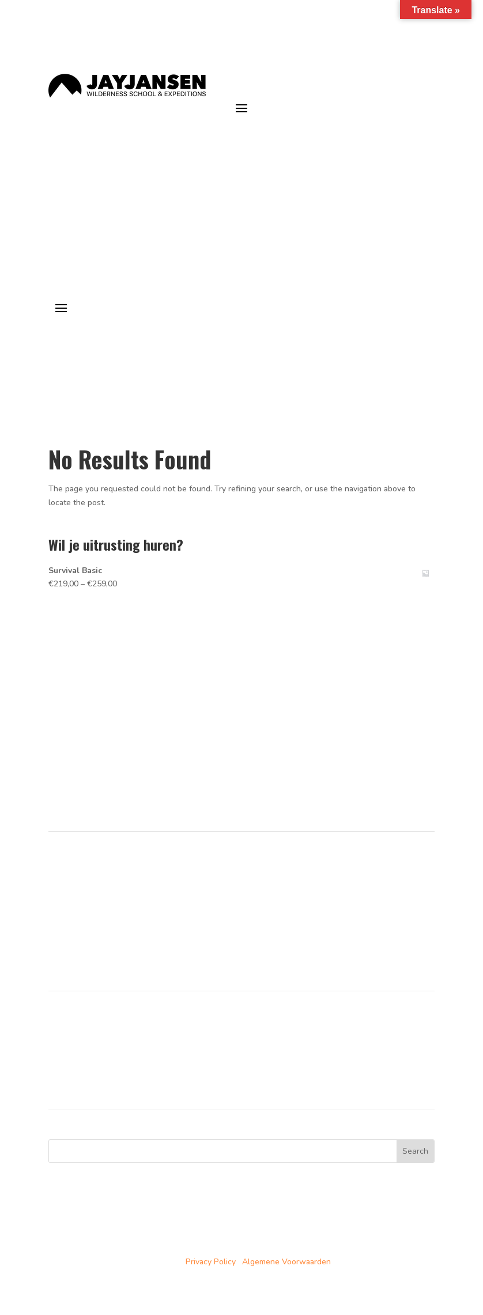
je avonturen (390, 130)
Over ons (65, 895)
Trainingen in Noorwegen (94, 882)
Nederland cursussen (87, 1027)
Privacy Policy (211, 1261)
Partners (64, 909)
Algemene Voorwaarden (286, 1261)
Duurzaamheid (74, 923)
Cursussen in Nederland (92, 868)
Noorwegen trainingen (89, 1041)
